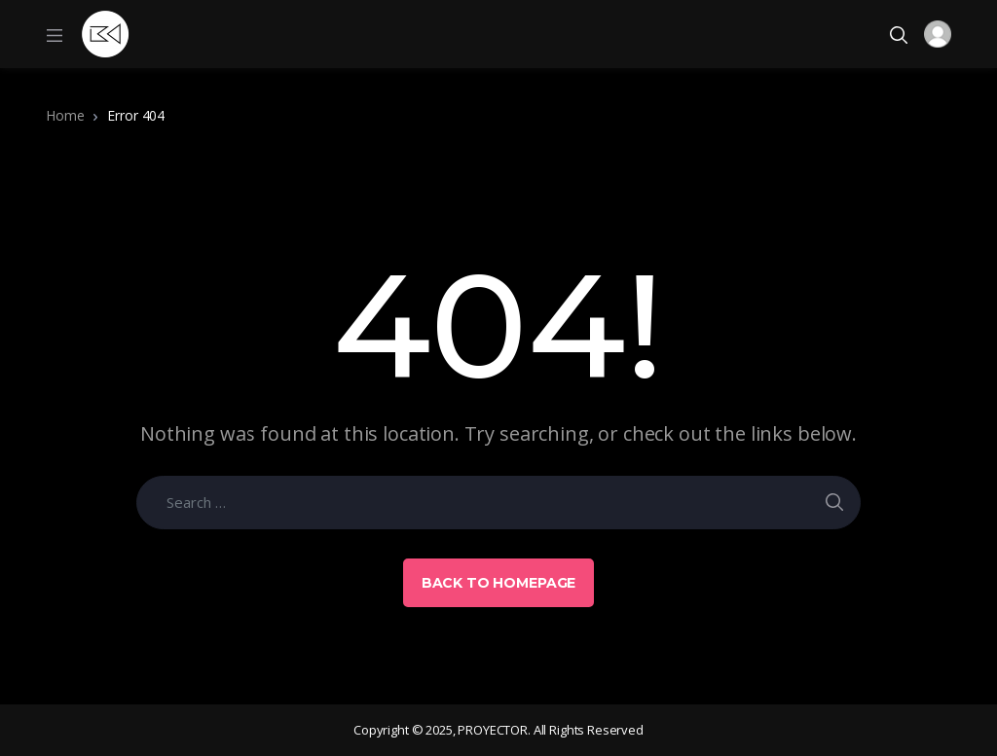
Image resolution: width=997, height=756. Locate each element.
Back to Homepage (499, 583)
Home (65, 115)
